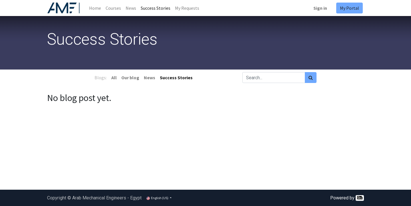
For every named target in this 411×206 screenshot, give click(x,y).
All (114, 77)
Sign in (320, 8)
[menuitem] (95, 8)
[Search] (311, 77)
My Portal (349, 8)
